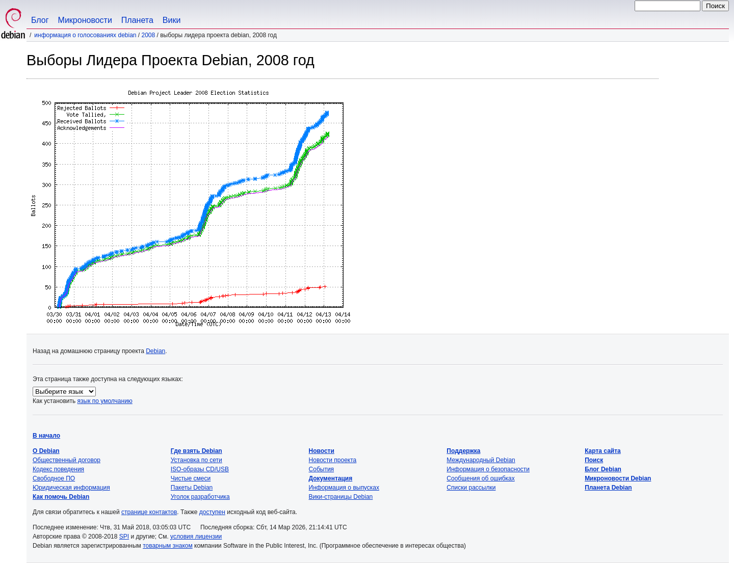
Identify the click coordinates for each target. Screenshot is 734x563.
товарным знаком (168, 545)
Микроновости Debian (618, 478)
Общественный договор (66, 460)
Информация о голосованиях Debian (85, 35)
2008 (148, 35)
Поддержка (463, 450)
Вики (172, 20)
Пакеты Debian (192, 487)
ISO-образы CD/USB (200, 469)
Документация (331, 478)
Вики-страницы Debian (341, 496)
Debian (155, 351)
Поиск (594, 460)
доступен (212, 512)
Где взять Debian (196, 450)
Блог (40, 20)
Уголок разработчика (200, 496)
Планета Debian (608, 487)
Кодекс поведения (58, 469)
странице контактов (149, 512)
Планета (137, 20)
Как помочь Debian (61, 496)
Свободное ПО (54, 478)
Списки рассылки (471, 487)
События (321, 469)
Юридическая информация (71, 487)
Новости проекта (333, 460)
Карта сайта (603, 450)
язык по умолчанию (105, 401)
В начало (46, 435)
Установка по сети (196, 460)
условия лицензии (196, 536)
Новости (321, 450)
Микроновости (85, 20)
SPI (124, 536)
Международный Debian (481, 460)
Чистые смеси (191, 478)
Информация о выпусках (344, 487)
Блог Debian (603, 469)
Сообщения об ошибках (480, 478)
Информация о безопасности (488, 469)
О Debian (46, 450)
